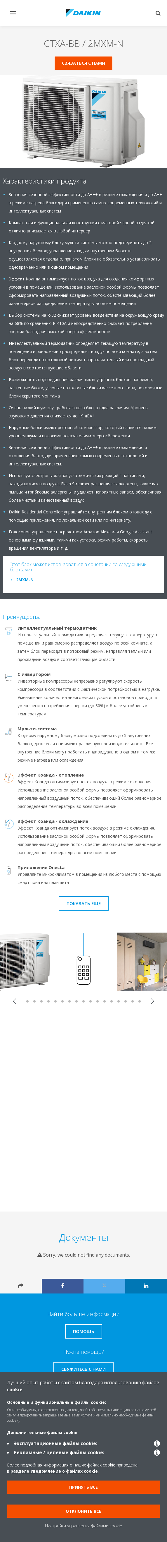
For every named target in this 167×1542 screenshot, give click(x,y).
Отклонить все (83, 1511)
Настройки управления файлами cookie (83, 1526)
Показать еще (84, 903)
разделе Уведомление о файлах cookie (54, 1471)
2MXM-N (25, 579)
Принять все (83, 1487)
